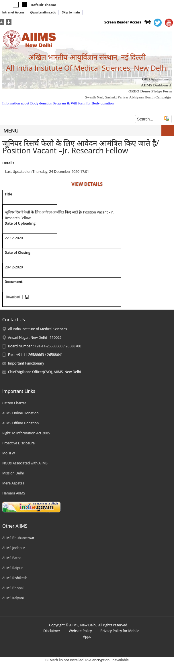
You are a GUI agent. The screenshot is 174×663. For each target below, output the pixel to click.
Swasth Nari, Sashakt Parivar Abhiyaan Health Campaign (128, 97)
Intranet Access (13, 12)
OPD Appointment (157, 79)
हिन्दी (147, 22)
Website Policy (80, 630)
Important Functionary (26, 363)
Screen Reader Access (122, 22)
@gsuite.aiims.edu (43, 12)
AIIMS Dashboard (156, 85)
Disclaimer (51, 630)
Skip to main (71, 12)
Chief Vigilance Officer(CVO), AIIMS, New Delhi (44, 371)
